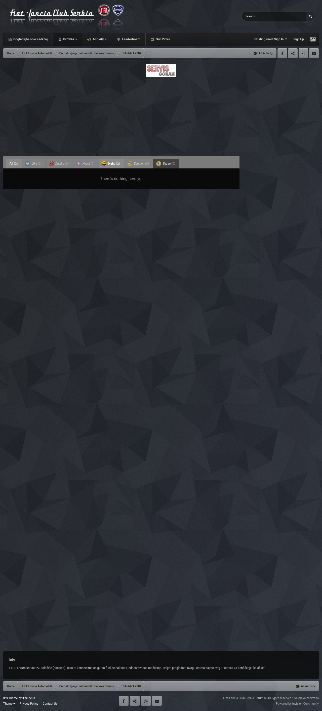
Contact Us (50, 703)
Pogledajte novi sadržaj (30, 39)
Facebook (282, 53)
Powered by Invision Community (297, 703)
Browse (69, 39)
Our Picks (162, 39)
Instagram (303, 53)
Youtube (314, 53)
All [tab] (14, 163)
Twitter (293, 53)
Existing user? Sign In (270, 39)
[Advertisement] (161, 115)
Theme (9, 703)
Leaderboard (131, 39)
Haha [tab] (111, 163)
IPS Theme (10, 698)
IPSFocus (28, 698)
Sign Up (298, 39)
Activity (99, 39)
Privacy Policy (29, 703)
